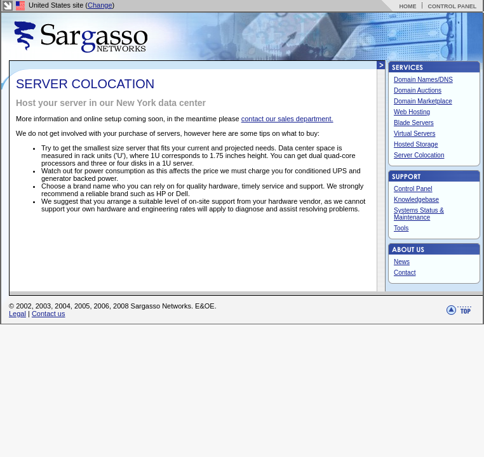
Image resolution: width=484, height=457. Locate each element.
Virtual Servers (414, 133)
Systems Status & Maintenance (419, 214)
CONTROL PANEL (451, 6)
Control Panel (413, 188)
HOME (407, 6)
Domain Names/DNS (423, 79)
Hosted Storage (416, 144)
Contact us (48, 313)
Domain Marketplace (423, 101)
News (402, 261)
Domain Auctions (417, 90)
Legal (17, 313)
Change (100, 5)
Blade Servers (414, 122)
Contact (404, 272)
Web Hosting (412, 112)
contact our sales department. (287, 119)
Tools (401, 228)
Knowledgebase (416, 199)
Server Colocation (419, 155)
